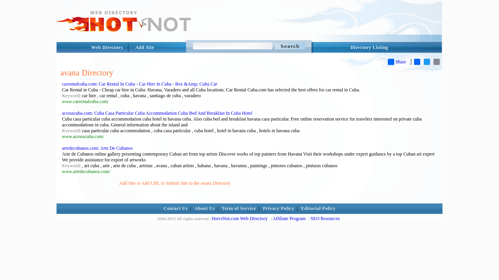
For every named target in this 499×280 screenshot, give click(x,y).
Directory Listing (369, 47)
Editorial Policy (318, 208)
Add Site (144, 47)
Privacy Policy (278, 208)
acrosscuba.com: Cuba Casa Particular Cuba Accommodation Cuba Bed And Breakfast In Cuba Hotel (157, 113)
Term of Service (239, 208)
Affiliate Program (289, 218)
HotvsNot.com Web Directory (240, 218)
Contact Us (175, 208)
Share (397, 62)
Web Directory (107, 47)
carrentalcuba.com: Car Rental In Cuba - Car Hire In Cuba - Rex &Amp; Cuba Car (139, 84)
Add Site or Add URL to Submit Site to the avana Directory (175, 183)
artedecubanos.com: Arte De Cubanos (97, 148)
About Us (205, 208)
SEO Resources (325, 218)
